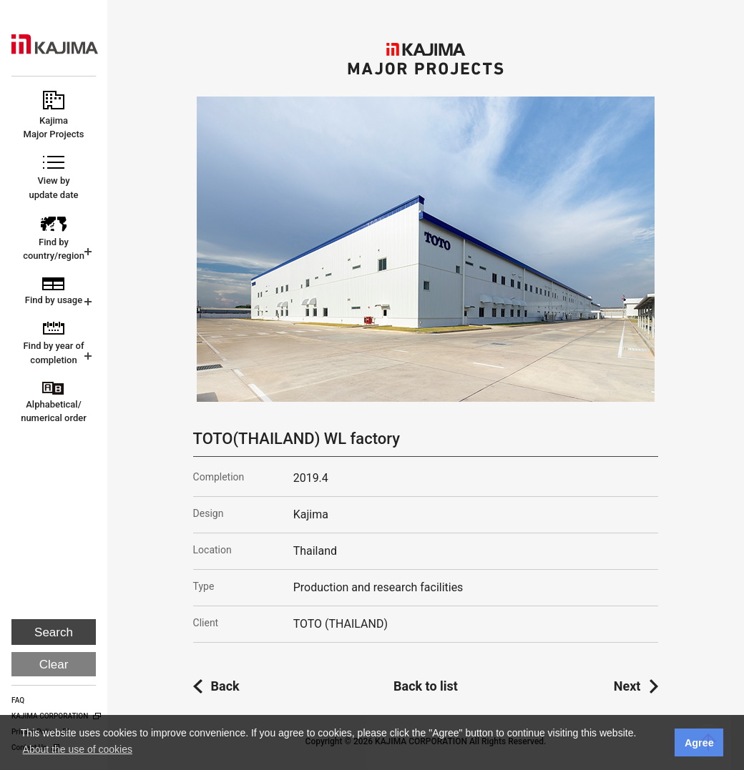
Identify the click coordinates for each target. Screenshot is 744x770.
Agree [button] (699, 743)
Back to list (425, 686)
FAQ (17, 700)
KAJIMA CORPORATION (54, 44)
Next (627, 686)
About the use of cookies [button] (77, 749)
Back (225, 686)
